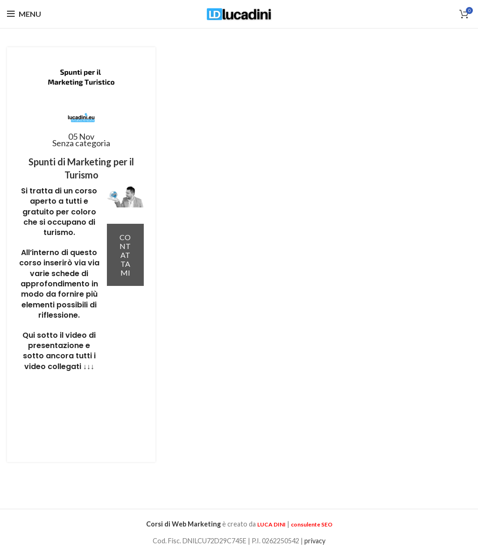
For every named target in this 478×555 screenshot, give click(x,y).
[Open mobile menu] (24, 14)
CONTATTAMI (125, 255)
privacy (314, 541)
